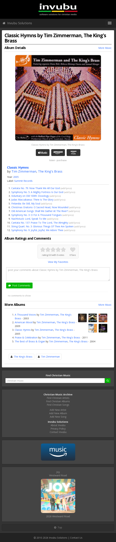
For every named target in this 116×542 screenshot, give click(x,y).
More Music (105, 47)
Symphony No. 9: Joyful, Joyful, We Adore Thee (37, 230)
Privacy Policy (58, 428)
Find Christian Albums (58, 401)
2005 (16, 177)
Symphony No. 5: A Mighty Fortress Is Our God (37, 192)
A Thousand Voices (25, 314)
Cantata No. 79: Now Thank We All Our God (35, 188)
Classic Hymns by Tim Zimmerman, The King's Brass (58, 144)
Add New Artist (58, 409)
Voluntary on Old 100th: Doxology (30, 195)
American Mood (24, 322)
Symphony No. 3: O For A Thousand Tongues (36, 215)
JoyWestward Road (58, 473)
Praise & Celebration (26, 337)
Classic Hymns (23, 329)
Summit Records (23, 180)
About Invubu (58, 425)
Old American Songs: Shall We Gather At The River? (39, 211)
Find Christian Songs (58, 404)
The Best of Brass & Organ (30, 341)
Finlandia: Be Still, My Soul (25, 203)
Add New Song (58, 416)
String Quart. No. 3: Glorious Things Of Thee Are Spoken (42, 226)
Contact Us (76, 537)
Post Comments (19, 285)
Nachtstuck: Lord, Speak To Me (28, 218)
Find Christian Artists (58, 398)
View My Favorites (58, 261)
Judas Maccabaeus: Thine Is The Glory (32, 199)
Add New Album (58, 413)
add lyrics (66, 188)
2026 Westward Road (58, 516)
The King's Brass (50, 171)
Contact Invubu (58, 432)
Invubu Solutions (17, 23)
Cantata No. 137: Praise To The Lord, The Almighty (39, 222)
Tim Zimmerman (23, 171)
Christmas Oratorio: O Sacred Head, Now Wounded (39, 207)
